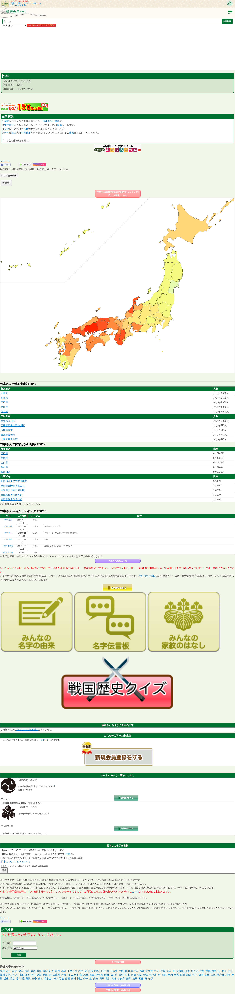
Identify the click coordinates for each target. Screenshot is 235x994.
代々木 (153, 974)
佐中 (194, 974)
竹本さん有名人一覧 (117, 561)
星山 (208, 971)
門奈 (96, 971)
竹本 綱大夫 (8, 546)
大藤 (39, 971)
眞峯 (91, 974)
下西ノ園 (72, 971)
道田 (169, 971)
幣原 (150, 978)
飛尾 (8, 974)
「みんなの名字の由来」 (27, 729)
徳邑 (39, 974)
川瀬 (20, 974)
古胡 (27, 971)
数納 (127, 971)
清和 (6, 121)
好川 (224, 971)
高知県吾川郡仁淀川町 (13, 490)
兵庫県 (4, 407)
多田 (45, 971)
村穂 (227, 974)
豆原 (2, 971)
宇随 (121, 971)
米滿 (170, 974)
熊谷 (156, 971)
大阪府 (4, 393)
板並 (201, 974)
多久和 (121, 978)
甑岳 (33, 971)
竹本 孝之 (8, 520)
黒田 (85, 974)
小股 (202, 971)
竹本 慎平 (8, 526)
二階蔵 (74, 974)
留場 (182, 974)
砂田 (106, 974)
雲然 (121, 974)
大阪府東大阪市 (9, 439)
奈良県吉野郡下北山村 (13, 485)
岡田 (101, 978)
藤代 (128, 978)
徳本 (40, 978)
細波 (188, 974)
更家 (176, 974)
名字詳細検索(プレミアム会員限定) (41, 25)
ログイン (45, 740)
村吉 (63, 974)
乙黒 (230, 971)
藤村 (73, 978)
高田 (207, 974)
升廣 (187, 971)
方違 (14, 974)
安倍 (6, 129)
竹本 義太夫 (8, 552)
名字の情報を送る (9, 175)
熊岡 (164, 974)
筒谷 (12, 978)
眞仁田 (134, 971)
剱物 (114, 978)
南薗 (133, 974)
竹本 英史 (8, 539)
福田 (20, 971)
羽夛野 (149, 971)
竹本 (6, 132)
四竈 (22, 978)
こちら (135, 891)
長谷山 (47, 978)
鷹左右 (194, 971)
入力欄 (6, 943)
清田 (134, 978)
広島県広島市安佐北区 (13, 425)
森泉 (95, 978)
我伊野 (114, 974)
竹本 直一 (8, 533)
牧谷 (27, 974)
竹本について (8, 861)
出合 (34, 978)
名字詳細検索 (118, 962)
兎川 (108, 978)
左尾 (14, 971)
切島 (139, 974)
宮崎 (142, 971)
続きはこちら (23, 862)
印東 (85, 978)
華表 (145, 974)
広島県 (4, 402)
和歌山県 (5, 472)
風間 (2, 974)
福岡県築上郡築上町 (11, 499)
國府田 (220, 974)
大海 (213, 974)
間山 (79, 978)
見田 (45, 974)
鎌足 (11, 125)
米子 (8, 971)
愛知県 (4, 398)
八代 (26, 129)
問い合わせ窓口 (147, 575)
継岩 (57, 971)
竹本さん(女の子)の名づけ (118, 990)
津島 (55, 978)
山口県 (4, 462)
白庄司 (56, 974)
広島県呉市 (7, 430)
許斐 (80, 971)
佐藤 (162, 971)
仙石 (67, 978)
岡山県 (4, 467)
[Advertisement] (90, 48)
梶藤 (140, 978)
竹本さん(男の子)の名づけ (118, 985)
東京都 (4, 411)
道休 (6, 978)
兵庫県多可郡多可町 (11, 495)
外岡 (28, 978)
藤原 (59, 125)
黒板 (61, 978)
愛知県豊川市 (8, 421)
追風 (90, 971)
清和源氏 (47, 121)
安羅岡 (180, 971)
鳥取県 (4, 458)
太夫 (14, 132)
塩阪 (214, 971)
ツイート (5, 161)
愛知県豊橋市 (8, 434)
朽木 (33, 974)
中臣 (6, 125)
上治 (102, 971)
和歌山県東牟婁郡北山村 (14, 481)
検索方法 (7, 948)
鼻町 (63, 971)
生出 (127, 974)
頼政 (57, 121)
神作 (51, 971)
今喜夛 (114, 971)
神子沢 (99, 974)
